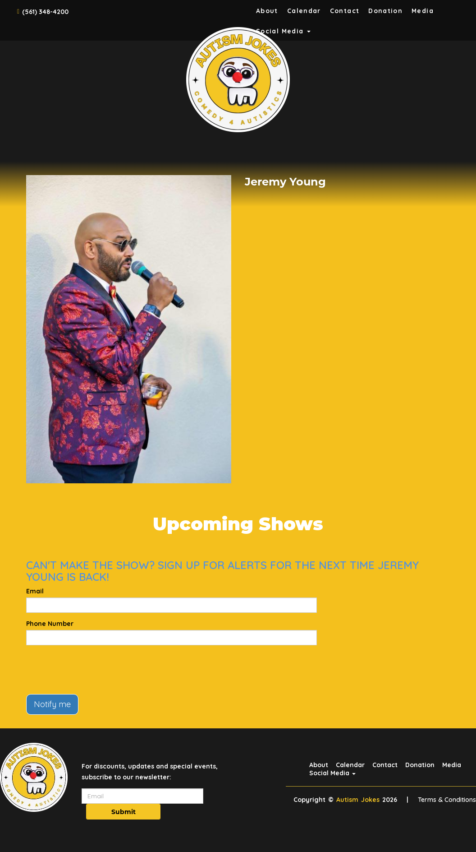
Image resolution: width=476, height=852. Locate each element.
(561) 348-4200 (45, 12)
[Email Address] (142, 796)
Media (423, 11)
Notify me (52, 704)
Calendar (304, 11)
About (267, 11)
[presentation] (94, 669)
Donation (385, 11)
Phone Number (49, 624)
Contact (345, 11)
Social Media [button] (332, 773)
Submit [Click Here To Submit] (123, 812)
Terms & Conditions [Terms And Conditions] (447, 800)
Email (35, 591)
